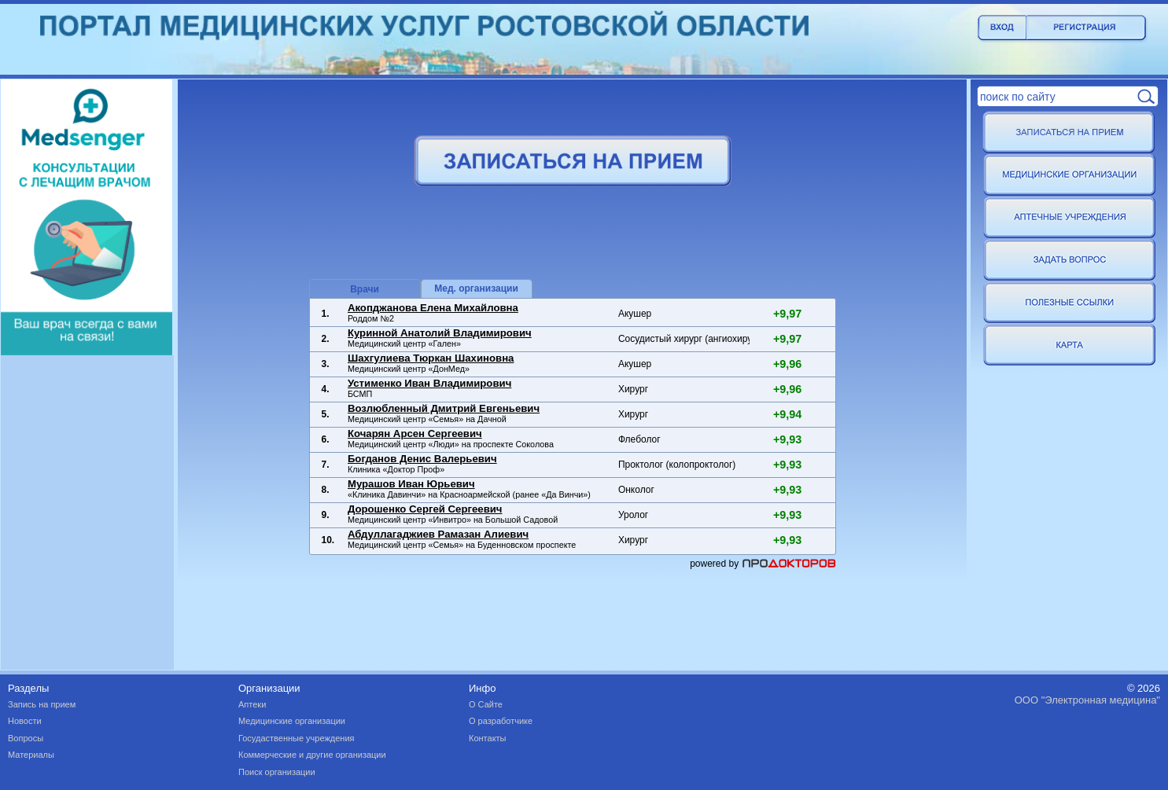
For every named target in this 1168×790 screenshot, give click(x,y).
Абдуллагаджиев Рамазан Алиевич (438, 534)
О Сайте (486, 704)
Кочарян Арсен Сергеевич (415, 433)
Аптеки (252, 704)
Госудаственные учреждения (296, 738)
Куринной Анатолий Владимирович (440, 333)
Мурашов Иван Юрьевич (411, 484)
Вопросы (25, 738)
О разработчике (500, 721)
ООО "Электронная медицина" (1087, 700)
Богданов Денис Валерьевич (422, 459)
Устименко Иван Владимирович (429, 383)
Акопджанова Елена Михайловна (433, 308)
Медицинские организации (291, 721)
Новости (25, 721)
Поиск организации (276, 772)
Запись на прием (42, 704)
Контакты (488, 738)
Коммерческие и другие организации (312, 754)
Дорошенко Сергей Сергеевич (425, 509)
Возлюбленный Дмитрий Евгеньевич (444, 408)
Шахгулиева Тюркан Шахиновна (431, 358)
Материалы (31, 754)
